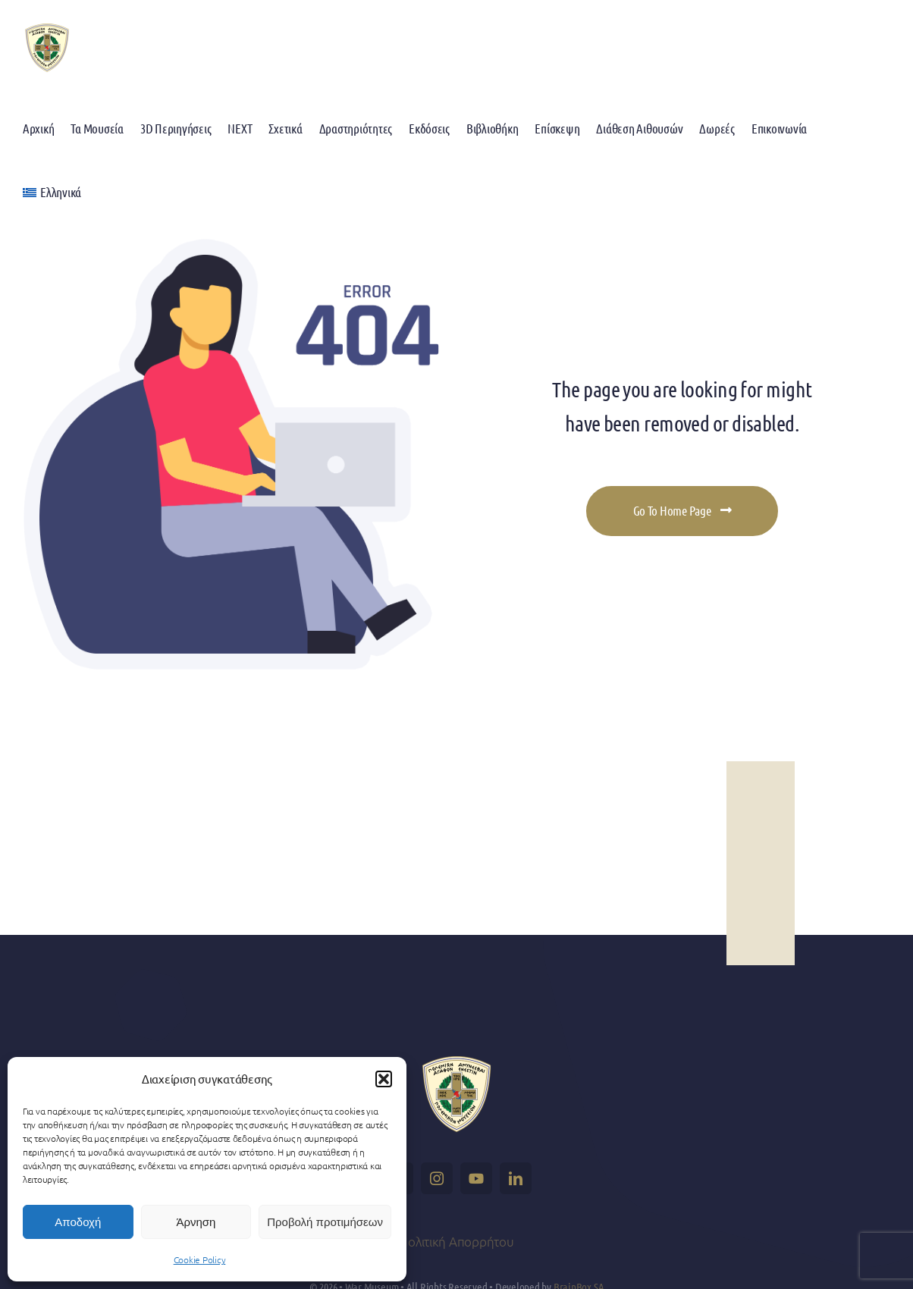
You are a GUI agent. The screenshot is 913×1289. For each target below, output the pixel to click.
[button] (383, 1079)
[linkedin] (516, 1178)
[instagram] (437, 1178)
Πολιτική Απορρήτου (456, 1241)
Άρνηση (195, 1221)
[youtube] (476, 1178)
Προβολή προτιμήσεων (325, 1221)
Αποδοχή (78, 1221)
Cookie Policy (200, 1259)
